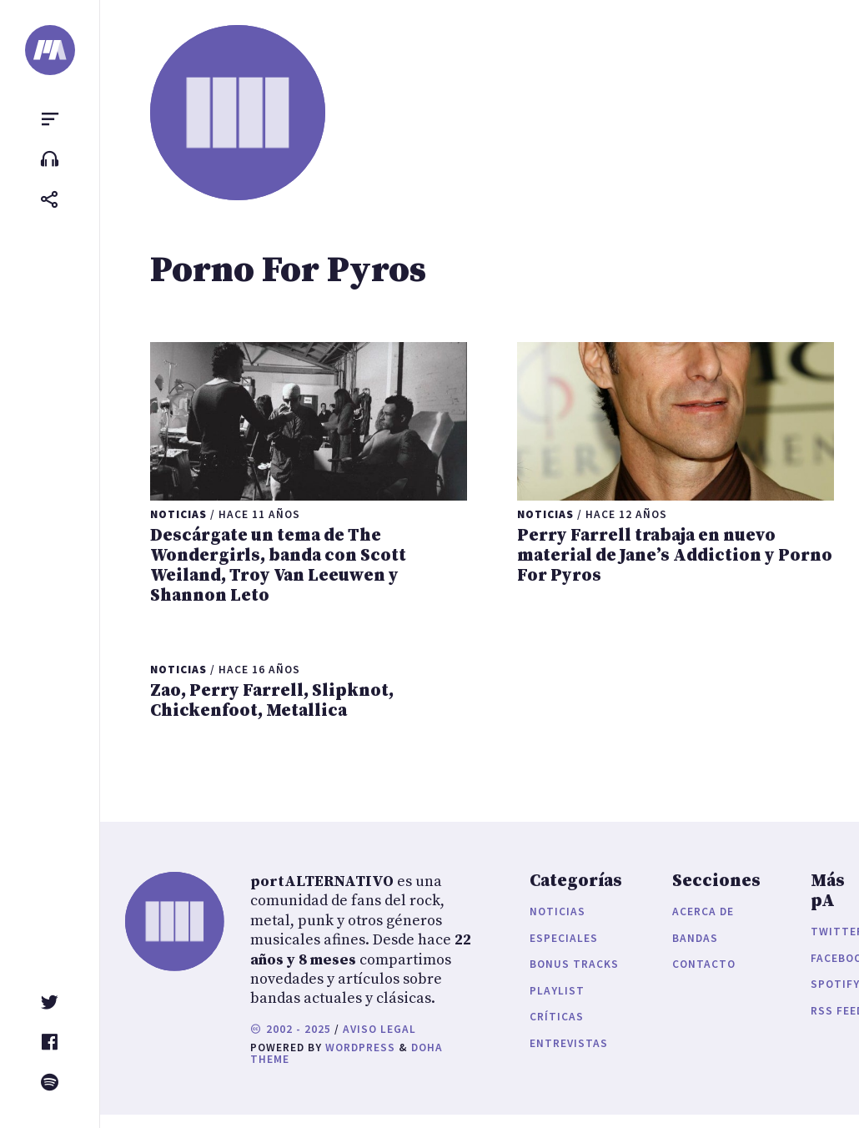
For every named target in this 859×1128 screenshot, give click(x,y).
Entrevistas (569, 1043)
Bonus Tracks (574, 964)
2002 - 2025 (290, 1029)
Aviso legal (379, 1029)
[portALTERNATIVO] (50, 50)
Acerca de (703, 911)
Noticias (557, 911)
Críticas (557, 1017)
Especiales (564, 938)
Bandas (695, 938)
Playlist (557, 991)
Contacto (704, 964)
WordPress (360, 1047)
